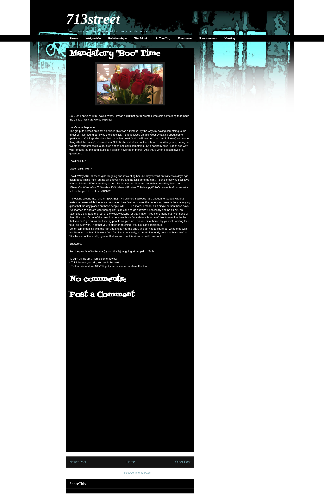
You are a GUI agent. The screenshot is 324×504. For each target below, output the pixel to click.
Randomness (208, 38)
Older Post (183, 462)
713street (93, 19)
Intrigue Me (93, 38)
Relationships (117, 38)
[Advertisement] (130, 423)
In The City (163, 38)
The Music (141, 38)
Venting (230, 38)
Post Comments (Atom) (138, 472)
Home (74, 38)
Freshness (185, 38)
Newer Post (77, 462)
